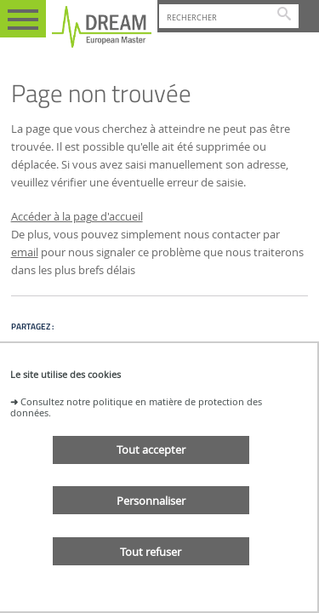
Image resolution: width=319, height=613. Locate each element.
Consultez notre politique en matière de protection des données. (136, 407)
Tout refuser (150, 551)
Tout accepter (151, 449)
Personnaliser (151, 500)
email (24, 252)
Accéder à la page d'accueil (77, 216)
